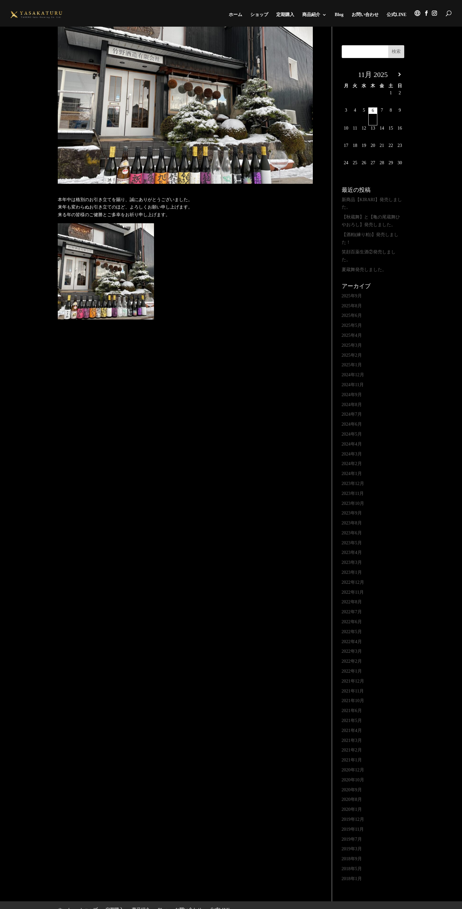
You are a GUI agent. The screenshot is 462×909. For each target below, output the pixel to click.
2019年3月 (352, 848)
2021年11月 (353, 691)
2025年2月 (352, 355)
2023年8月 (352, 523)
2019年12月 (353, 819)
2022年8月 (352, 601)
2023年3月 (352, 562)
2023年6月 (352, 533)
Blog (339, 15)
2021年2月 (352, 750)
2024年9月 (352, 394)
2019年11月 (353, 829)
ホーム (235, 15)
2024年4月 (352, 444)
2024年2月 (352, 463)
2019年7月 (352, 839)
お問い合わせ (365, 15)
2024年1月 (352, 473)
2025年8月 (352, 305)
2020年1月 (352, 809)
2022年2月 (352, 661)
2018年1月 (352, 878)
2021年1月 (352, 760)
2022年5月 (352, 631)
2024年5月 (352, 434)
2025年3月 (352, 345)
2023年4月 (352, 552)
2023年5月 (352, 542)
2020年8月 (352, 799)
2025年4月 (352, 335)
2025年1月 (352, 364)
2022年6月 (352, 621)
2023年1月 (352, 572)
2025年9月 (352, 295)
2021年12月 (353, 681)
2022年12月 (353, 582)
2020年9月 (352, 789)
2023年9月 (352, 513)
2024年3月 (352, 454)
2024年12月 (353, 374)
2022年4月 (352, 641)
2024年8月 (352, 404)
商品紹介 (311, 15)
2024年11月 (353, 384)
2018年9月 (352, 858)
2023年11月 (353, 493)
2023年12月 (353, 483)
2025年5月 (352, 325)
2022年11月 (353, 592)
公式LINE (396, 15)
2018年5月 (352, 868)
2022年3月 (352, 651)
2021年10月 (353, 700)
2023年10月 (353, 503)
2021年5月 (352, 720)
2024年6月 (352, 424)
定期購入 (285, 15)
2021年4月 (352, 730)
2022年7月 (352, 611)
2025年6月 (352, 315)
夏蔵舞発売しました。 (364, 269)
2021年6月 (352, 710)
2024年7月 (352, 414)
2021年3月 (352, 740)
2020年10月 (353, 779)
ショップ (259, 15)
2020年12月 (353, 770)
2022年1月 (352, 671)
